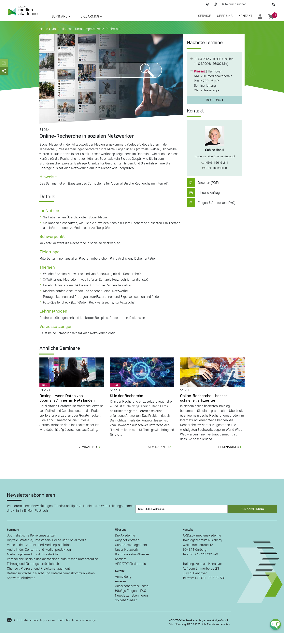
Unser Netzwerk (126, 550)
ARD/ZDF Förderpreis (130, 564)
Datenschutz (29, 620)
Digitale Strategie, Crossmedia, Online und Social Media (46, 540)
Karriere (121, 559)
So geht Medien (126, 600)
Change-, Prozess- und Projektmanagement (38, 569)
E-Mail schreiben (214, 168)
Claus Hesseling (206, 90)
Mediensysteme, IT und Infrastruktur (33, 554)
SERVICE (204, 16)
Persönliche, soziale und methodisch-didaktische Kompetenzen (52, 559)
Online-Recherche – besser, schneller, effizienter (204, 398)
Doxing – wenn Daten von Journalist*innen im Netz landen (67, 398)
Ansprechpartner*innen (132, 586)
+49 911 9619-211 (214, 162)
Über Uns (225, 16)
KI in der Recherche (126, 396)
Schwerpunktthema (21, 578)
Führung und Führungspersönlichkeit (33, 564)
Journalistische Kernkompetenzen (31, 535)
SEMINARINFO (91, 447)
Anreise (120, 581)
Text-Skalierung (207, 4)
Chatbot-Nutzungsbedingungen (77, 620)
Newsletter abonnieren (131, 596)
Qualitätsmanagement (131, 545)
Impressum (47, 620)
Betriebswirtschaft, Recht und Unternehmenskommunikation (51, 573)
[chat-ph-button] (275, 624)
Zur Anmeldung (252, 509)
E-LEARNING (91, 17)
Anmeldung (123, 577)
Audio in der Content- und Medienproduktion (39, 550)
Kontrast (215, 4)
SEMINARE (61, 17)
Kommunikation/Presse (132, 554)
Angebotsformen (127, 540)
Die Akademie (125, 535)
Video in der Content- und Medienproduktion (39, 545)
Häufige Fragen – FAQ (130, 591)
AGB (17, 620)
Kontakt (245, 16)
